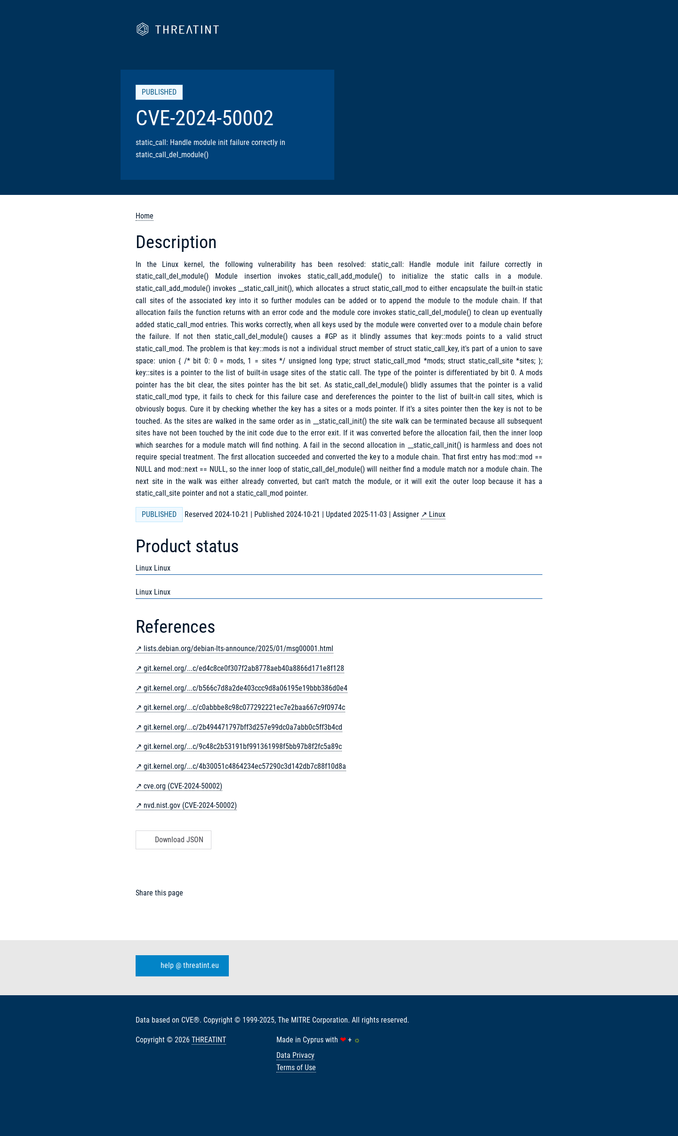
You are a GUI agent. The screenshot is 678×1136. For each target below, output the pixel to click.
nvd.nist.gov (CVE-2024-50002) (190, 805)
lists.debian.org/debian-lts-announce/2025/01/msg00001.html (238, 648)
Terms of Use (296, 1067)
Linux (437, 514)
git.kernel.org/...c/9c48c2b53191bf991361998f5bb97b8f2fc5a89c (243, 746)
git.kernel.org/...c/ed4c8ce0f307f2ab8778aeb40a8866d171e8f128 (244, 668)
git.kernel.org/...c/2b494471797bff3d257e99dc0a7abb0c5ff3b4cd (243, 727)
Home (144, 215)
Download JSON (172, 839)
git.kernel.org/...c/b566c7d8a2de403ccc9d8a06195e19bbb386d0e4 (245, 688)
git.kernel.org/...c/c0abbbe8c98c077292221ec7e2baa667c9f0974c (244, 707)
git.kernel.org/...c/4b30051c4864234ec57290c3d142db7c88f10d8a (245, 766)
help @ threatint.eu (180, 966)
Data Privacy (295, 1055)
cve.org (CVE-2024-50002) (183, 786)
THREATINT (209, 1039)
